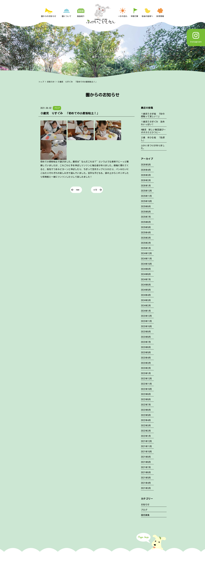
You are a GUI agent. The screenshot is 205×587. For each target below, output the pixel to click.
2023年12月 (146, 316)
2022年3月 (146, 425)
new (77, 190)
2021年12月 (146, 441)
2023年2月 (146, 368)
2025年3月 (146, 238)
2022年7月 (146, 405)
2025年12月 (146, 191)
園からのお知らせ (48, 16)
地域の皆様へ (147, 16)
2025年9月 (146, 206)
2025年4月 (146, 232)
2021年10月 (146, 452)
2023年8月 (146, 337)
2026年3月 (146, 175)
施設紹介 (81, 16)
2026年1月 (146, 186)
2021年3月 (146, 488)
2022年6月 (146, 410)
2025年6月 (146, 222)
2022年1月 (146, 436)
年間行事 (134, 16)
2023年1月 (146, 373)
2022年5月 (146, 415)
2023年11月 (146, 321)
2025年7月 (146, 217)
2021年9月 (146, 457)
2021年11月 (146, 446)
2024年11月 (146, 259)
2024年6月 (146, 285)
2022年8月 (146, 399)
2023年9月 (146, 332)
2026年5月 (146, 165)
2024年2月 (146, 306)
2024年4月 (146, 295)
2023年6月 (146, 347)
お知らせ (51, 82)
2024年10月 (146, 264)
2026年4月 (146, 170)
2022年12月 (146, 379)
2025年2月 (146, 243)
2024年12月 (146, 253)
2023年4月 (146, 358)
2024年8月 (146, 274)
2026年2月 (146, 180)
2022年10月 (146, 389)
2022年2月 (146, 431)
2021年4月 (146, 483)
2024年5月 (146, 290)
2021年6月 (146, 472)
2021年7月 (146, 467)
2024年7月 (146, 279)
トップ (41, 82)
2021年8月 (146, 462)
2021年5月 (146, 478)
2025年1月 (146, 248)
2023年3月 (146, 363)
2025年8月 (146, 212)
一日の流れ (122, 16)
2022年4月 (146, 420)
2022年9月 (146, 394)
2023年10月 (146, 326)
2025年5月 (146, 227)
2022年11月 (146, 384)
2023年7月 (146, 342)
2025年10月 (146, 201)
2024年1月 (146, 311)
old (95, 190)
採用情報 (160, 16)
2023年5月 (146, 352)
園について (66, 16)
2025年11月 (146, 196)
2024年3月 (146, 300)
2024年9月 (146, 269)
